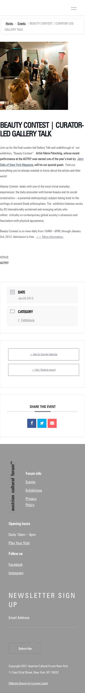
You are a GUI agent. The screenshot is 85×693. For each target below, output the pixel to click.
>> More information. (49, 237)
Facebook (16, 564)
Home (9, 23)
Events (22, 23)
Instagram (16, 573)
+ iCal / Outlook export (44, 369)
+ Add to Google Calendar (43, 354)
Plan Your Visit (19, 543)
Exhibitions (26, 320)
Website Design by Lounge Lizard (28, 683)
